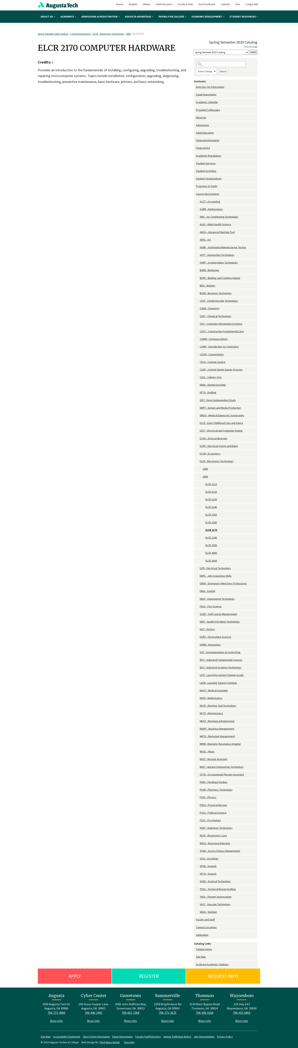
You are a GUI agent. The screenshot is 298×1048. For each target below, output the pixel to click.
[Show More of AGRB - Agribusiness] (198, 209)
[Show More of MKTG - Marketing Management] (198, 736)
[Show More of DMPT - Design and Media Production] (198, 408)
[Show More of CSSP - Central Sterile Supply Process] (198, 369)
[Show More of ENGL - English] (198, 591)
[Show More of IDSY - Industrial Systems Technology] (198, 667)
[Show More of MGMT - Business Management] (198, 729)
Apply (75, 976)
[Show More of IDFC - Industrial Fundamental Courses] (198, 660)
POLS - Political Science (213, 812)
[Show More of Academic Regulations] (195, 156)
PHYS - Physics (208, 797)
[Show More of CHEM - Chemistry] (198, 308)
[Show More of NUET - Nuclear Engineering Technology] (198, 767)
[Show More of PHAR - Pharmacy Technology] (198, 790)
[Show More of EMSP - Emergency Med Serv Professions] (198, 583)
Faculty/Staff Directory (148, 1036)
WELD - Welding (208, 912)
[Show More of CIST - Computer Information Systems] (198, 324)
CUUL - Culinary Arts (211, 377)
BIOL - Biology (207, 285)
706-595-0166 (204, 1013)
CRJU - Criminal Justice (212, 362)
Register (149, 976)
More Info (56, 1021)
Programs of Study (206, 186)
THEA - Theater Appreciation (215, 896)
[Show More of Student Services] (195, 163)
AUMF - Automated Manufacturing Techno (223, 247)
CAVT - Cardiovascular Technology (219, 300)
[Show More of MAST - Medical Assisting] (198, 690)
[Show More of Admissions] (195, 125)
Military (146, 4)
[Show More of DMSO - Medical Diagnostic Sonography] (198, 415)
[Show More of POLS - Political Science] (198, 813)
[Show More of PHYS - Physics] (198, 797)
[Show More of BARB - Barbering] (198, 270)
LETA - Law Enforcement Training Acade (222, 675)
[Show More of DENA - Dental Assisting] (198, 385)
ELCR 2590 (211, 545)
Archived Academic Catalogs (212, 964)
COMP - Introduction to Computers (219, 346)
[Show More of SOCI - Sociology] (198, 858)
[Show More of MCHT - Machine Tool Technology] (198, 706)
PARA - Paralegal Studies (213, 782)
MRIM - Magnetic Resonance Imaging (220, 744)
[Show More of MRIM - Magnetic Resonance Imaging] (198, 744)
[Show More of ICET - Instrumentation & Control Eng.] (198, 652)
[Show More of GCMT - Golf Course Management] (198, 614)
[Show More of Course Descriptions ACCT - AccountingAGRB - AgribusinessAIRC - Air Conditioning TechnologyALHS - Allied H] (195, 194)
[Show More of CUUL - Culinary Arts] (198, 377)
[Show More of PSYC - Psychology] (198, 820)
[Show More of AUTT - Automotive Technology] (198, 255)
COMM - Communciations (214, 339)
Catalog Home (204, 949)
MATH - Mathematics (211, 698)
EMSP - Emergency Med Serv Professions (223, 583)
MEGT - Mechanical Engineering (217, 721)
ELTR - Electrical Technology (215, 568)
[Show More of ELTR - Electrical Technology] (198, 568)
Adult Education (164, 4)
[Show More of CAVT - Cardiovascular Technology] (198, 301)
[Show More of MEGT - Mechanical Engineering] (198, 721)
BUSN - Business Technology (216, 293)
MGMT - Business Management (217, 728)
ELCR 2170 (211, 530)
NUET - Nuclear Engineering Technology (222, 767)
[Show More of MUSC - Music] (198, 751)
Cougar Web (251, 4)
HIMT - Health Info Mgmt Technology (220, 621)
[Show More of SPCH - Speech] (198, 874)
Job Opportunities (204, 1036)
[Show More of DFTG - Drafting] (198, 392)
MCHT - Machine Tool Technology (218, 705)
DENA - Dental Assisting (213, 384)
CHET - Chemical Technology (215, 316)
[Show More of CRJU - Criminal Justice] (198, 362)
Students (133, 4)
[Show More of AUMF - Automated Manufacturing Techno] (198, 247)
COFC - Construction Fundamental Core (222, 331)
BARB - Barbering (209, 270)
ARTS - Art (205, 239)
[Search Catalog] (221, 64)
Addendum (202, 935)
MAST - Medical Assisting (214, 690)
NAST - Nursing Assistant (213, 759)
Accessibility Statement (66, 1036)
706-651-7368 (130, 1013)
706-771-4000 (56, 1013)
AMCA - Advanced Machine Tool (217, 232)
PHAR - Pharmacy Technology (216, 789)
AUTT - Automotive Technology (217, 255)
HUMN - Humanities (210, 644)
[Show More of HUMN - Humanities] (198, 645)
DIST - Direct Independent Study (218, 400)
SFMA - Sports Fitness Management (220, 851)
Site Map (201, 956)
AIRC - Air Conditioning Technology (219, 216)
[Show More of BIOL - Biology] (198, 285)
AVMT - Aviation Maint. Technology (219, 262)
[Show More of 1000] (201, 469)
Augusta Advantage (139, 16)
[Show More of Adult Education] (195, 133)
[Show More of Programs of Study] (195, 186)
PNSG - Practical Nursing (213, 805)
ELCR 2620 (211, 560)
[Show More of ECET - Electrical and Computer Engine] (198, 431)
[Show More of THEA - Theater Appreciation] (198, 897)
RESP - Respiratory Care (213, 835)
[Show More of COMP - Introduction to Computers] (198, 346)
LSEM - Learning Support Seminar (218, 683)
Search (223, 71)
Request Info (223, 976)
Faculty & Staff (185, 4)
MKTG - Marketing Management (217, 736)
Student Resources (244, 16)
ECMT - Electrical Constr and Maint (219, 446)
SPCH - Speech (208, 873)
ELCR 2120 (211, 491)
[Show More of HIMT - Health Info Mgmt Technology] (198, 622)
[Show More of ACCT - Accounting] (198, 201)
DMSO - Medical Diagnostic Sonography (222, 415)
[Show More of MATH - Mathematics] (198, 698)
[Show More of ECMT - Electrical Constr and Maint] (198, 446)
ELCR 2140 (211, 507)
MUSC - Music (207, 751)
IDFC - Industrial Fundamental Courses (221, 660)
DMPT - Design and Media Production (220, 407)
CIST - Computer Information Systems (221, 323)
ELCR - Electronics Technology (108, 34)
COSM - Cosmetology (212, 354)
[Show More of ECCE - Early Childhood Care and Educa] (198, 423)
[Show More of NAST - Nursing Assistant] (198, 759)
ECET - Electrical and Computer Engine (221, 430)
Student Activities (206, 171)
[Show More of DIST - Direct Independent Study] (198, 400)
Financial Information (207, 140)
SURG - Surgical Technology (215, 881)
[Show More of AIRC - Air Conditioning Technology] (198, 217)
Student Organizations (209, 178)
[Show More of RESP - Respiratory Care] (198, 835)
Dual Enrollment (206, 4)
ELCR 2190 (211, 537)
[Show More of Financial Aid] (195, 148)
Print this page (250, 46)
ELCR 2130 (211, 499)
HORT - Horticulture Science (215, 637)
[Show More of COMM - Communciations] (198, 339)
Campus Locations (206, 927)
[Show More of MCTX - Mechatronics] (198, 713)
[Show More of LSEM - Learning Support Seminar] (198, 683)
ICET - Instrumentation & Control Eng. (220, 652)
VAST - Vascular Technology (215, 904)
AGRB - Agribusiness (211, 209)
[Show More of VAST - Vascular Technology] (198, 904)
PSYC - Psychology (210, 820)
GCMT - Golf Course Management (218, 614)
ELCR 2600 (211, 553)
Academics (68, 16)
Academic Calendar (207, 102)
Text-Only (129, 1042)
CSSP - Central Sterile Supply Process (221, 369)
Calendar (225, 4)
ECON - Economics (210, 453)
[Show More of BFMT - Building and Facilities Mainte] (198, 278)
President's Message (208, 110)
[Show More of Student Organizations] (195, 178)
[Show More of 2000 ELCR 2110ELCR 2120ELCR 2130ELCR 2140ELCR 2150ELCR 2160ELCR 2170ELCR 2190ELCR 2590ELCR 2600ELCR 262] (201, 477)
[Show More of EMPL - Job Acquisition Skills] (198, 576)
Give (237, 4)
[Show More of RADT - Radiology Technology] (198, 828)
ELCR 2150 (211, 514)
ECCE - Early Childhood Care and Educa (221, 423)
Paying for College (172, 16)
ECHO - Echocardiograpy (213, 438)
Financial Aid (203, 148)
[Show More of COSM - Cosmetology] (198, 354)
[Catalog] (221, 52)
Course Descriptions (80, 34)
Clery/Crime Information (96, 1036)
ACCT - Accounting (210, 201)
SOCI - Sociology (209, 858)
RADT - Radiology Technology (216, 828)
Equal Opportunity (206, 94)
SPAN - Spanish (208, 866)
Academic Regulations (208, 155)
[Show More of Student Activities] (195, 171)
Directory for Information (210, 87)
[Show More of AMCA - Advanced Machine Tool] (198, 232)
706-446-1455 (93, 1013)
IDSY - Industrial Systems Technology (220, 667)
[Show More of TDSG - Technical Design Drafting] (198, 889)
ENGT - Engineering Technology (217, 599)
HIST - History (207, 629)
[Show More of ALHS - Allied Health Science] (198, 224)
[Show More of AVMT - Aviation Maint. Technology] (198, 262)
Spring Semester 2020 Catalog (53, 34)
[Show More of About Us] (195, 117)
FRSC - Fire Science (211, 606)
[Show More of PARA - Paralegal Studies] (198, 782)
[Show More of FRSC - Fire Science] (198, 606)
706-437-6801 (241, 1013)
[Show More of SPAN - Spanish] (198, 866)
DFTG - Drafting (208, 392)
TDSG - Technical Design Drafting (218, 889)
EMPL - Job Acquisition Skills (215, 576)
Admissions (202, 125)
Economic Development (208, 16)
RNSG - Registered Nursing (215, 843)
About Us (48, 16)
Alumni (119, 4)
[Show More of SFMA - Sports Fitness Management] (198, 851)
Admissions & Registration (100, 16)
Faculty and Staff (205, 919)
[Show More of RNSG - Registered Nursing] (198, 843)
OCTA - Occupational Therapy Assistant (222, 774)
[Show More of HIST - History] (198, 629)
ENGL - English (207, 591)
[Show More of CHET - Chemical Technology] (198, 316)
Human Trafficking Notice (177, 1036)
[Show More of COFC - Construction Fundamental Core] (198, 331)
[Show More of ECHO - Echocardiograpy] (198, 438)
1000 (205, 468)
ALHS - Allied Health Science (215, 224)
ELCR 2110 (211, 484)
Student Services (206, 163)
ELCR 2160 (211, 522)
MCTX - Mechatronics (211, 713)
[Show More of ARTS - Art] (198, 240)
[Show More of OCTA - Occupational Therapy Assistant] (198, 774)
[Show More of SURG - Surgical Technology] (198, 881)
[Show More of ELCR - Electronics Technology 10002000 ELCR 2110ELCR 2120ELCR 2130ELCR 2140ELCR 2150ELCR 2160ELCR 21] (198, 461)
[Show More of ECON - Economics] (198, 454)
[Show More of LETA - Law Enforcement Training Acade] (198, 675)
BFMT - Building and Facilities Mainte (220, 278)
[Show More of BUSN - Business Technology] (198, 293)
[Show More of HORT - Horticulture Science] (198, 637)
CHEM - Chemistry (210, 308)
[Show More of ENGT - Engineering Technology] (198, 599)
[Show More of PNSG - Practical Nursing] (198, 805)
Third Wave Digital (109, 1042)
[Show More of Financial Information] (195, 140)
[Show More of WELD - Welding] (198, 912)
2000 (128, 34)
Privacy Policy (225, 1036)
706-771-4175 (167, 1013)
